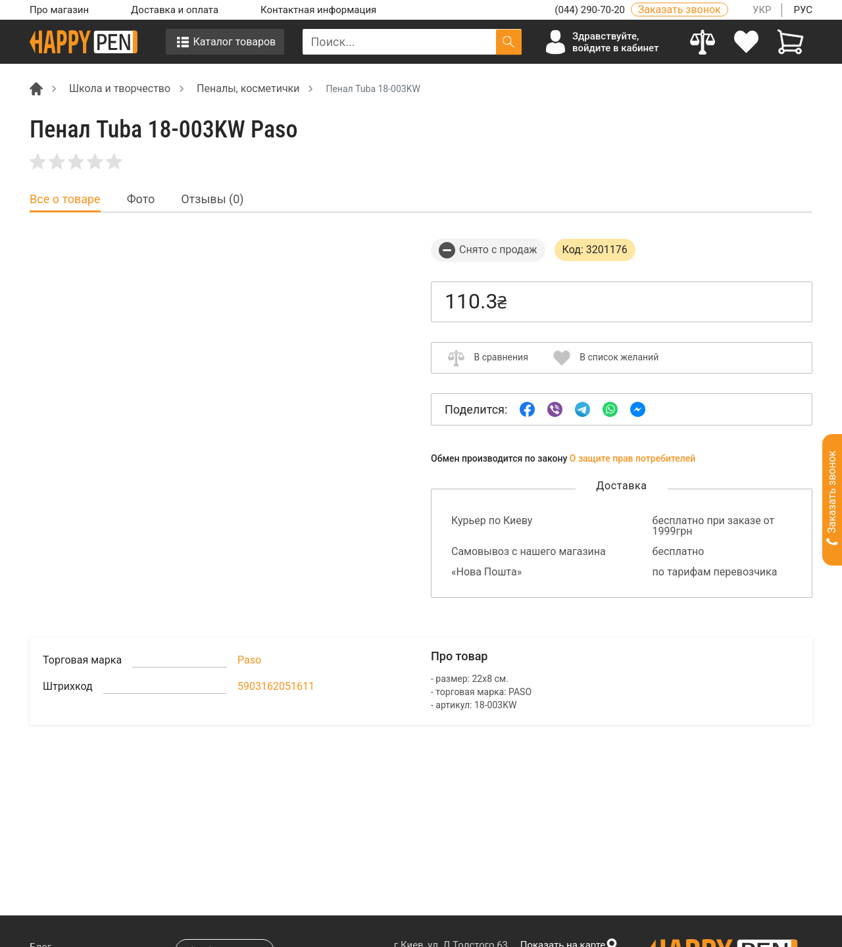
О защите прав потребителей (633, 458)
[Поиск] (509, 42)
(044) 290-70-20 (591, 10)
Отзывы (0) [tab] (212, 199)
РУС (802, 10)
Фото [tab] (141, 199)
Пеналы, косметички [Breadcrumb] (248, 88)
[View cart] (790, 42)
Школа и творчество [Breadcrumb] (119, 88)
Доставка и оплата (174, 10)
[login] (747, 42)
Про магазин (59, 10)
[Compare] (703, 42)
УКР (762, 10)
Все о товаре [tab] (65, 199)
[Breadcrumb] (36, 88)
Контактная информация (318, 10)
